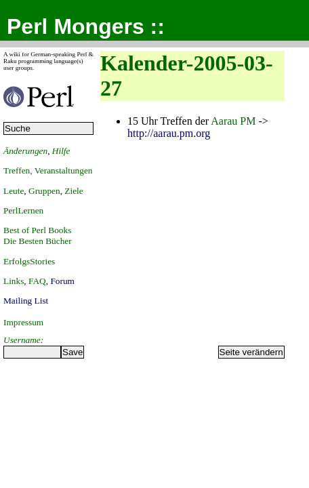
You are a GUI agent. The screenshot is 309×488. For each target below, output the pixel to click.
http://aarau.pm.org (168, 133)
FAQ (37, 281)
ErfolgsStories (29, 261)
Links (13, 281)
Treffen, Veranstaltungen (48, 170)
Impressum (23, 322)
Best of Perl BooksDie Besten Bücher (37, 235)
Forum (62, 281)
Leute (13, 191)
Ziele (73, 191)
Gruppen (44, 191)
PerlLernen (23, 210)
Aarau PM (233, 121)
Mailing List (25, 301)
